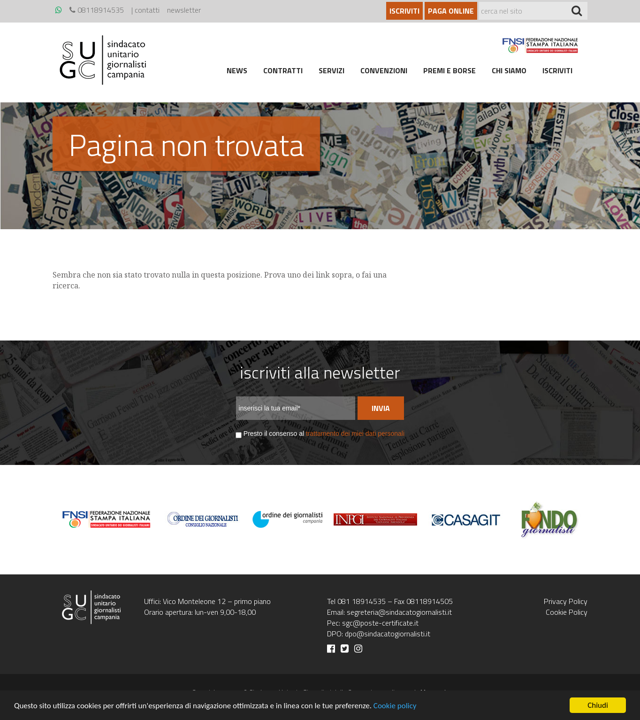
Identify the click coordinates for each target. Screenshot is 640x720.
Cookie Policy (566, 612)
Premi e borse (449, 70)
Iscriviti (404, 10)
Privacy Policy (565, 601)
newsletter (184, 9)
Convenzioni (383, 70)
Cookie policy (395, 706)
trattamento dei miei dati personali (355, 433)
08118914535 (96, 9)
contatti (147, 9)
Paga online (451, 10)
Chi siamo (509, 70)
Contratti (283, 70)
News (237, 70)
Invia (381, 408)
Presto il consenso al (324, 433)
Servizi (331, 70)
